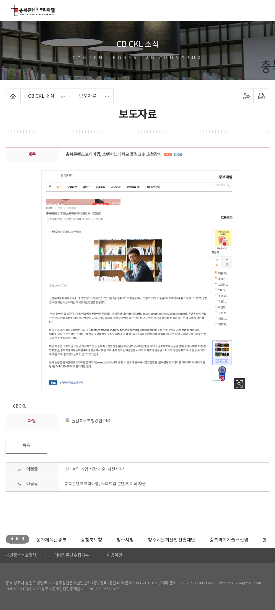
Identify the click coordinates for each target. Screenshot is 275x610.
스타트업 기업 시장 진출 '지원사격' (94, 469)
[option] (51, 540)
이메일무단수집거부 (71, 555)
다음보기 (17, 539)
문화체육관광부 (51, 540)
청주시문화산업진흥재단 (171, 540)
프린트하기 (260, 96)
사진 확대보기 (239, 383)
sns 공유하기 (246, 96)
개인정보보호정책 (21, 555)
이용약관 (114, 555)
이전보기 (12, 539)
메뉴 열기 (260, 10)
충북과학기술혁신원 (228, 540)
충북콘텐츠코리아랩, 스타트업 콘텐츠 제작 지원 (105, 484)
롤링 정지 (22, 539)
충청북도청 (91, 540)
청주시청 (125, 540)
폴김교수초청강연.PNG (89, 421)
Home (7, 92)
